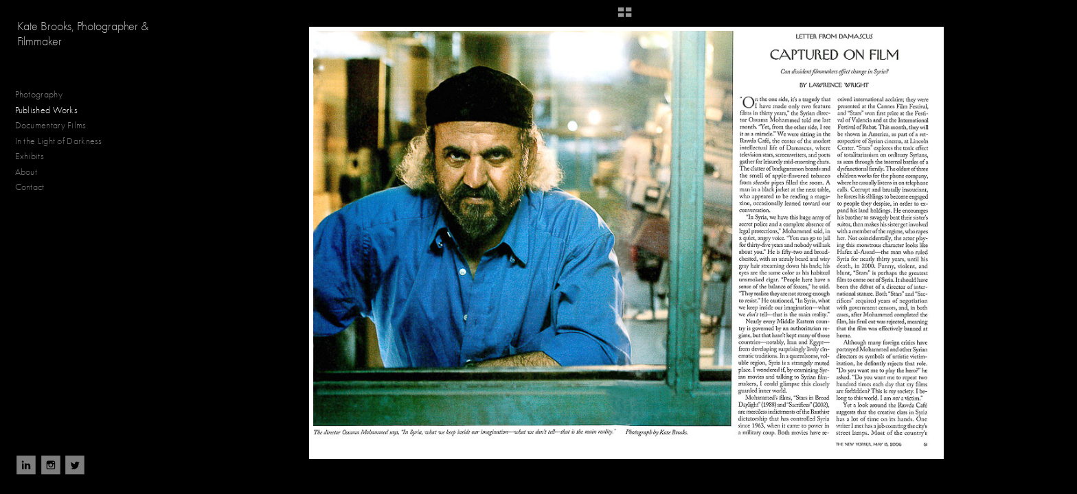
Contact (30, 187)
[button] (624, 17)
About (26, 172)
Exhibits (29, 156)
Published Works (46, 110)
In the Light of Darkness (64, 141)
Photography (44, 94)
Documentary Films (56, 125)
